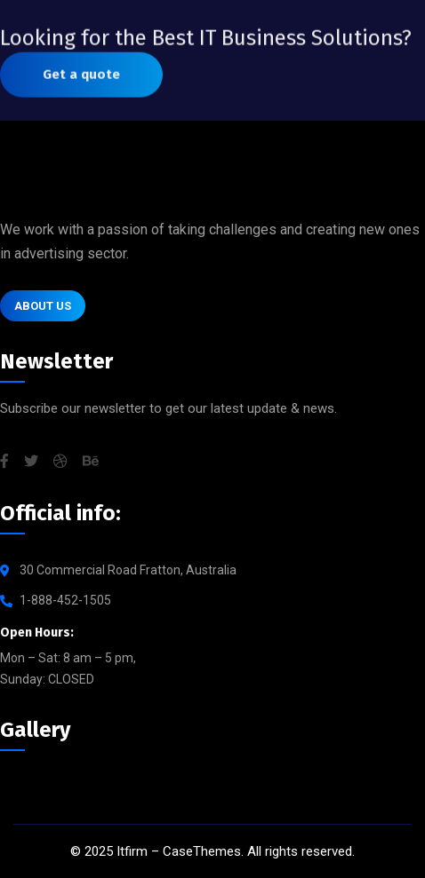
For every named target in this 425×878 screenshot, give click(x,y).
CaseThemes (202, 851)
